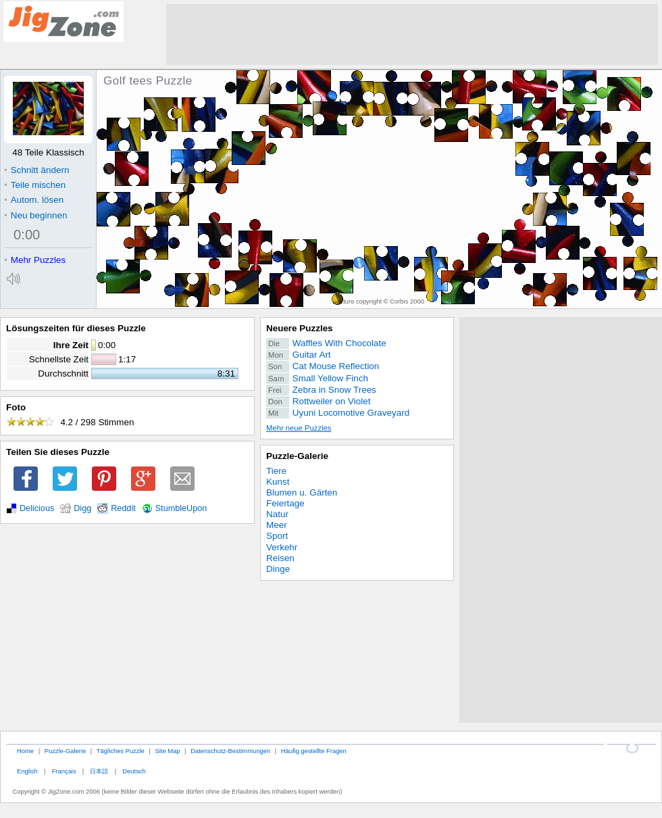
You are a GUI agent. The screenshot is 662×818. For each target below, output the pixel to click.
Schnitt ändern (36, 170)
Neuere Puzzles (299, 328)
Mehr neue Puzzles (298, 428)
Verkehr (281, 547)
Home (25, 750)
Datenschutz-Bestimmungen (230, 750)
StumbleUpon (181, 508)
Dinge (278, 569)
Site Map (167, 750)
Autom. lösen (33, 200)
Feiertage (285, 503)
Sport (277, 536)
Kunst (277, 482)
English (27, 771)
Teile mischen (35, 185)
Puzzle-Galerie (297, 456)
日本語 (99, 771)
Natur (277, 514)
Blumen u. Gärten (301, 492)
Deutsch (133, 771)
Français (64, 771)
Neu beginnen (35, 215)
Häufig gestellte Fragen (314, 750)
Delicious (37, 508)
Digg (82, 508)
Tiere (276, 471)
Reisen (280, 558)
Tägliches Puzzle (121, 750)
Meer (276, 525)
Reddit (123, 508)
